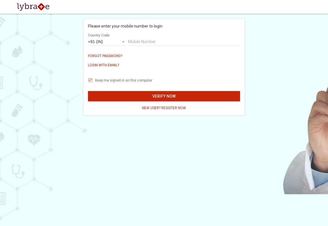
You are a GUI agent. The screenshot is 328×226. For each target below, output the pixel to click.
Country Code (99, 35)
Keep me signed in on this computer (123, 80)
